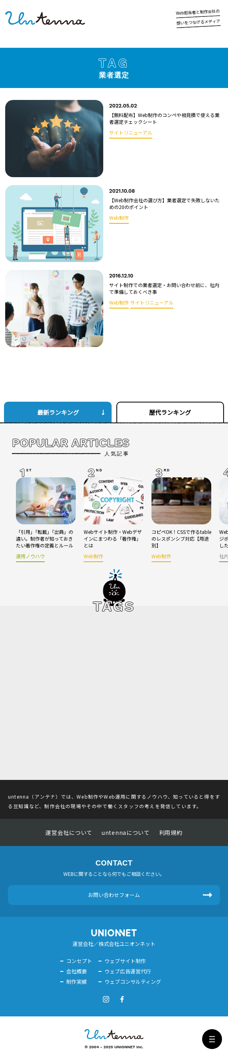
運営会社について (68, 832)
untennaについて (126, 832)
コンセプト (79, 961)
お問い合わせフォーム (114, 895)
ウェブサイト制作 (125, 961)
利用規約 (171, 832)
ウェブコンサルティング (132, 981)
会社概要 (76, 971)
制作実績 (76, 981)
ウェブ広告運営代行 (127, 971)
